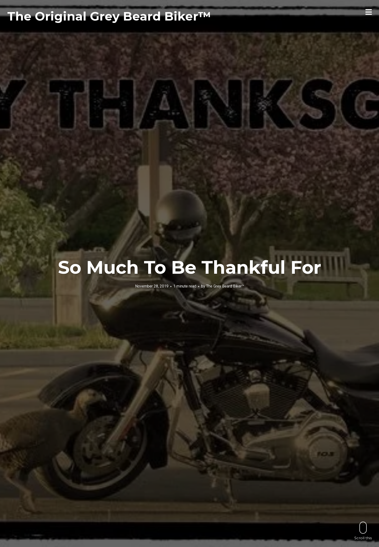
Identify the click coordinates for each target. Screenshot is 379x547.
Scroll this (363, 531)
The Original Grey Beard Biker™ (109, 16)
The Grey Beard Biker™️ (225, 286)
